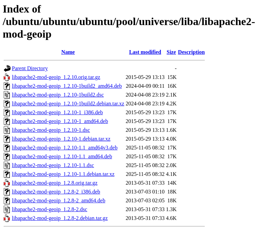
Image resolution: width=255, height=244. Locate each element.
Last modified (145, 52)
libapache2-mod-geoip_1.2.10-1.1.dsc (53, 165)
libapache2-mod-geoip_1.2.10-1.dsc (51, 130)
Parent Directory (30, 68)
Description (191, 52)
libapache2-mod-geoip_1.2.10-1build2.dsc (58, 95)
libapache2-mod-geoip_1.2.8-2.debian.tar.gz (60, 218)
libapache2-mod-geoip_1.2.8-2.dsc (49, 209)
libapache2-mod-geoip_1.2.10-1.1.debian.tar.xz (63, 174)
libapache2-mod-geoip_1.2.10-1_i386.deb (57, 112)
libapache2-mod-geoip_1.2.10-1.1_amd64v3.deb (65, 147)
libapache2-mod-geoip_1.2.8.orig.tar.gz (55, 183)
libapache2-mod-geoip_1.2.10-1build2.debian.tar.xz (68, 103)
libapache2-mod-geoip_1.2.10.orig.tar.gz (56, 77)
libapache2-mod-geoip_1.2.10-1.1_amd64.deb (62, 156)
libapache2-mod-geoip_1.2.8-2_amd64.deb (58, 200)
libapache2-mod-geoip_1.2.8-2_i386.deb (56, 192)
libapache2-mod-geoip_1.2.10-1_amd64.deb (60, 121)
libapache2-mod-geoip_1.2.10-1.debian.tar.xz (61, 139)
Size (171, 52)
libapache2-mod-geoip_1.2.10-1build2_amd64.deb (67, 86)
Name (68, 52)
